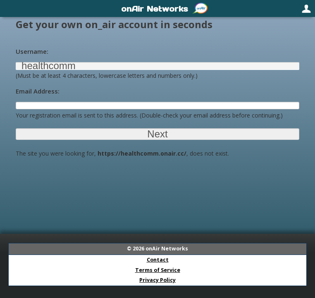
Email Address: (38, 91)
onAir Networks (167, 248)
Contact (158, 259)
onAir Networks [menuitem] (154, 9)
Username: (32, 51)
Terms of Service (157, 270)
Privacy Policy (157, 280)
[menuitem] (9, 8)
